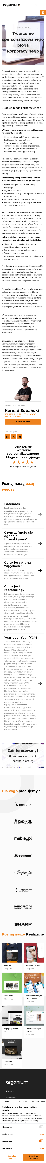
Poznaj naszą (18, 486)
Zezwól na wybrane (12, 1157)
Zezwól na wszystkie (33, 1157)
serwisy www (23, 27)
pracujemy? (21, 791)
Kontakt (10, 1091)
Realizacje (35, 934)
